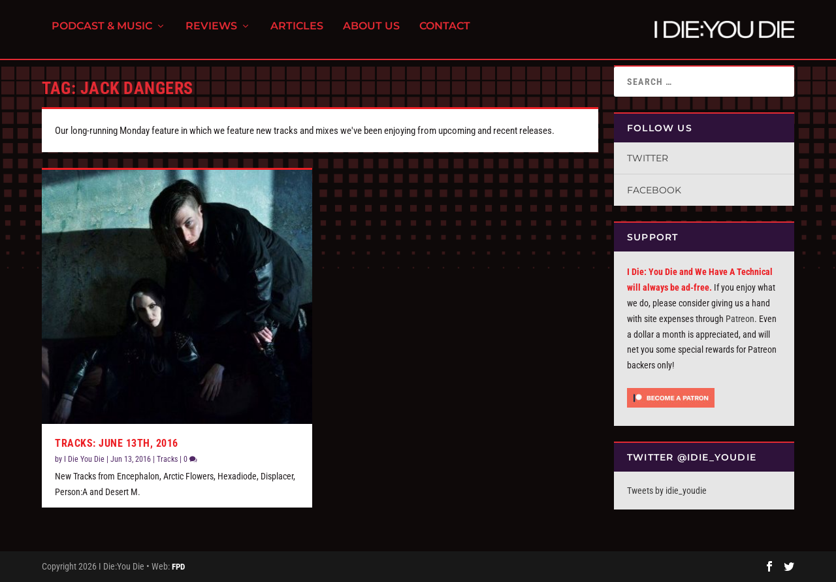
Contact (444, 33)
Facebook (654, 190)
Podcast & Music (102, 33)
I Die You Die (84, 459)
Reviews (211, 33)
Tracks (167, 459)
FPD (178, 567)
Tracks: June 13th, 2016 (116, 443)
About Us (371, 33)
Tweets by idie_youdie (667, 490)
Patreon (740, 319)
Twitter (647, 158)
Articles (296, 33)
